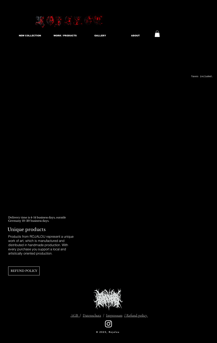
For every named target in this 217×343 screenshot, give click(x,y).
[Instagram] (108, 323)
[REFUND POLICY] (24, 271)
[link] (157, 34)
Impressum (114, 315)
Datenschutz (92, 315)
